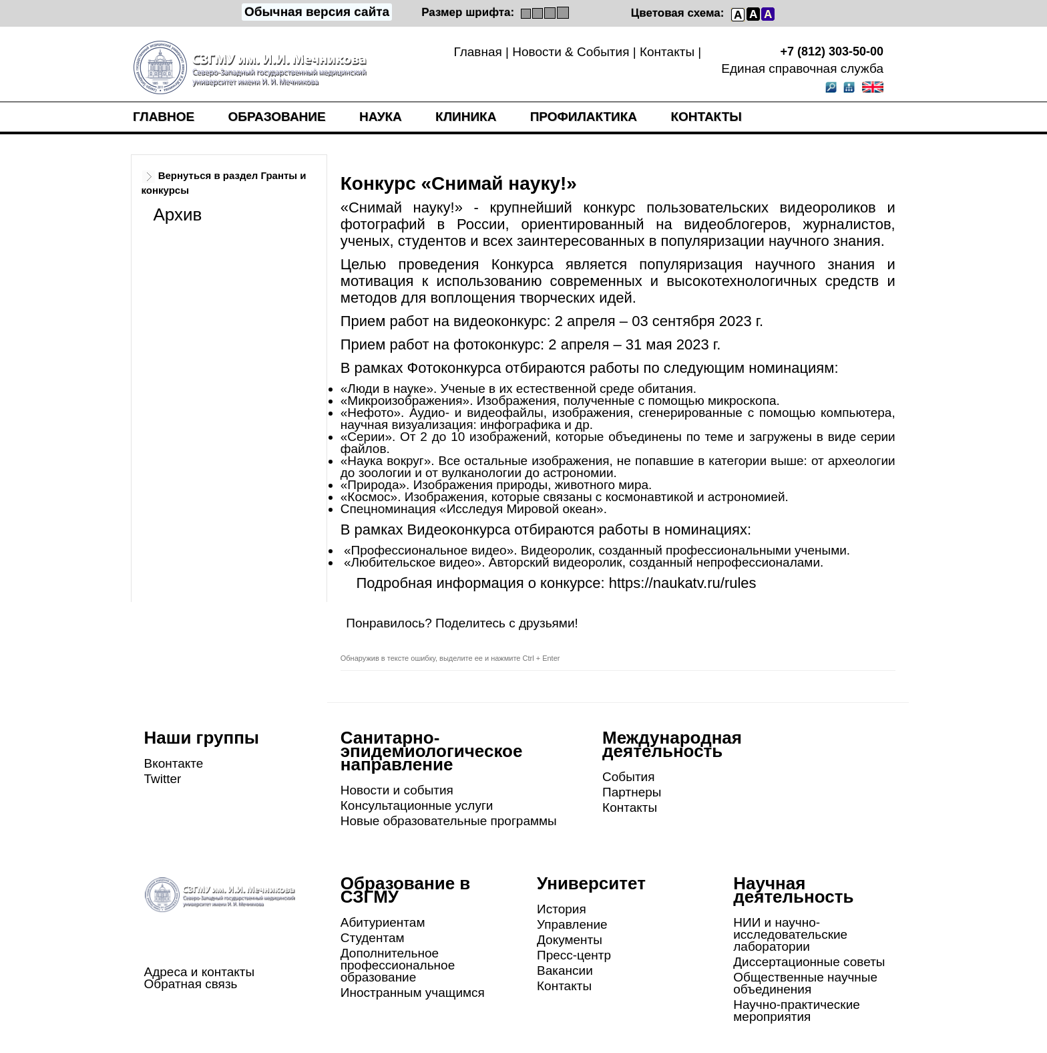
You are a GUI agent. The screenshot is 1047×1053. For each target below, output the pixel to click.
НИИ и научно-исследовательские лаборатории (790, 934)
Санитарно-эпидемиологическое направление (432, 751)
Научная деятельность (793, 890)
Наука (380, 117)
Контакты (667, 52)
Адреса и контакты (199, 972)
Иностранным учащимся (413, 993)
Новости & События (570, 52)
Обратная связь (191, 984)
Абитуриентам (383, 922)
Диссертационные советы (809, 962)
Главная (477, 52)
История (561, 909)
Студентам (373, 938)
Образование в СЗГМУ (406, 890)
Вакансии (565, 970)
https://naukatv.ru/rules (683, 583)
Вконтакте (174, 763)
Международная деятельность (672, 744)
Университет (591, 883)
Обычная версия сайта (316, 12)
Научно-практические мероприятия (796, 1011)
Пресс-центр (574, 955)
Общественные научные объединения (805, 983)
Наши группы (202, 738)
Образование (277, 117)
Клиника (465, 117)
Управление (572, 924)
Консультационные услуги (417, 805)
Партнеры (631, 792)
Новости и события (397, 790)
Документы (569, 940)
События (628, 777)
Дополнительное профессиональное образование (398, 965)
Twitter (163, 779)
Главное (163, 117)
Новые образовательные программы (449, 821)
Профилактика (583, 117)
